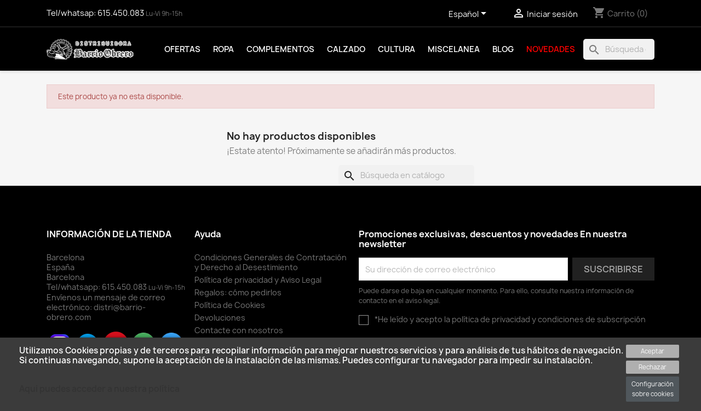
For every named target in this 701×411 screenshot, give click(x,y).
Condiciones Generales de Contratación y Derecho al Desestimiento (270, 262)
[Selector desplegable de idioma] (469, 14)
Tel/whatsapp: (97, 287)
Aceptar (652, 351)
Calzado (346, 49)
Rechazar (652, 367)
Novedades (550, 49)
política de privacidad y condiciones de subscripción (549, 319)
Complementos (280, 49)
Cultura (396, 49)
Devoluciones (219, 317)
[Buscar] (618, 49)
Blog (503, 49)
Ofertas (182, 49)
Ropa (223, 49)
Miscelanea (454, 49)
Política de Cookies (229, 305)
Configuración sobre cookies (652, 389)
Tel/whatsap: (96, 13)
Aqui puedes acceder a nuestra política (99, 389)
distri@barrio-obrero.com (96, 312)
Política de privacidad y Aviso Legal (257, 280)
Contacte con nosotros (238, 330)
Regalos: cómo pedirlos (237, 292)
